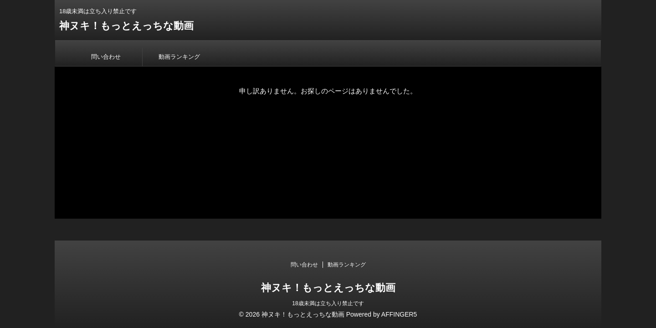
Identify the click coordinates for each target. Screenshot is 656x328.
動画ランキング (179, 56)
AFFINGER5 (399, 314)
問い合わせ (106, 56)
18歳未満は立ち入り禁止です (328, 303)
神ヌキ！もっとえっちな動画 (126, 25)
